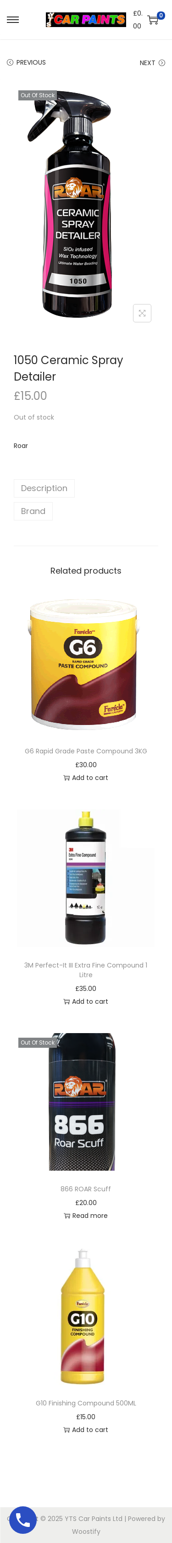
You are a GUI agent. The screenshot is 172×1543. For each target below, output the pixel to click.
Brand (33, 511)
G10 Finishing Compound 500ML (86, 1403)
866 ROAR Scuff (86, 1189)
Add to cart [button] (85, 777)
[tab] (86, 488)
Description (44, 488)
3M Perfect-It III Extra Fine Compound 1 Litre (85, 970)
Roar (21, 445)
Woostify (86, 1531)
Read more (86, 1215)
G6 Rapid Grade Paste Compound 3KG (86, 751)
